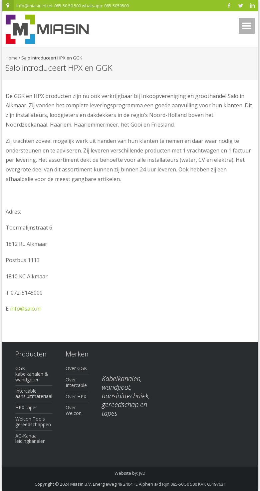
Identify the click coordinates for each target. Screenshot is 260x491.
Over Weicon (74, 410)
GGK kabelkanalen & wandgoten (31, 374)
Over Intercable (76, 382)
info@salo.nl (25, 308)
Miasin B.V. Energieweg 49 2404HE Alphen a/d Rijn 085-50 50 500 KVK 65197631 (148, 484)
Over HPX (76, 396)
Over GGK (76, 368)
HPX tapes (26, 407)
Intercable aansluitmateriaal (33, 394)
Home (12, 58)
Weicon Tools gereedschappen (33, 422)
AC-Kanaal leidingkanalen (30, 438)
